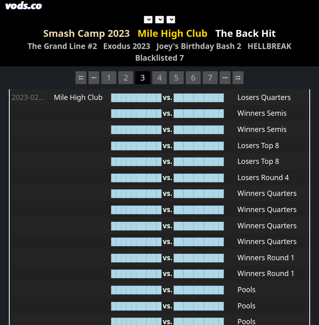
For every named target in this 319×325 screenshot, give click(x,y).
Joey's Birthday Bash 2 (198, 45)
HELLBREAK (270, 45)
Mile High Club (173, 33)
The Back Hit (245, 33)
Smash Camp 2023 (86, 33)
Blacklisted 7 (159, 57)
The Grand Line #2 (62, 45)
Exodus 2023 (126, 45)
